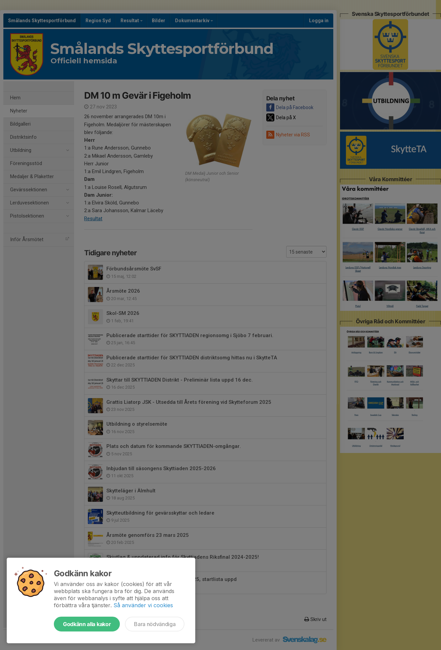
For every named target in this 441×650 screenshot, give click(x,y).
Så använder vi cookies (143, 605)
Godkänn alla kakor (87, 624)
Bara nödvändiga (154, 624)
